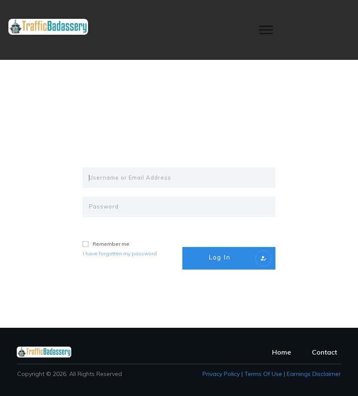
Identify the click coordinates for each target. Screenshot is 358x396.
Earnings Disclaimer (314, 374)
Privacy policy (221, 374)
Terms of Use (263, 374)
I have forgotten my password (120, 253)
